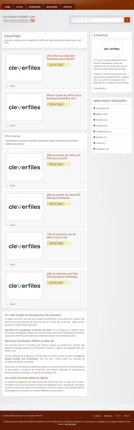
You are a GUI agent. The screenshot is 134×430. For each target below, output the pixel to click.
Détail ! (11, 86)
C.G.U (118, 416)
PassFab (100, 120)
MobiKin (99, 137)
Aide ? (126, 416)
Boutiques (51, 7)
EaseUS (99, 126)
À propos (97, 416)
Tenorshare (100, 108)
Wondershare (101, 132)
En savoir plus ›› (100, 88)
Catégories (35, 7)
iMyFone (99, 114)
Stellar (99, 143)
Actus (19, 7)
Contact (67, 7)
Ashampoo (100, 149)
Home (7, 7)
